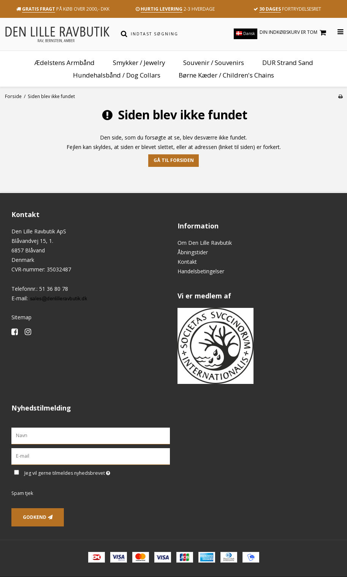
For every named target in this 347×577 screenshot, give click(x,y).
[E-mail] (90, 455)
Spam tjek (22, 493)
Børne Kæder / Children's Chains (226, 75)
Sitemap (21, 317)
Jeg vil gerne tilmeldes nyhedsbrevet (86, 472)
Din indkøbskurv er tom (294, 32)
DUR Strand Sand (287, 62)
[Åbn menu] (335, 32)
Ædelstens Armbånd (64, 62)
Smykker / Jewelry (139, 62)
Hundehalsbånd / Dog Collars (116, 75)
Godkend (34, 517)
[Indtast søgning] (177, 34)
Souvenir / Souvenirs (213, 62)
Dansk (245, 33)
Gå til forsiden (174, 160)
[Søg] (124, 34)
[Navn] (90, 435)
